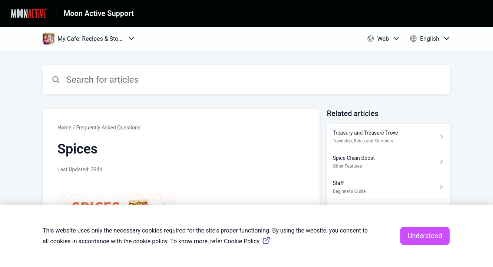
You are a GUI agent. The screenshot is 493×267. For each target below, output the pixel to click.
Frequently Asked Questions (108, 128)
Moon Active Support (99, 13)
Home (64, 128)
